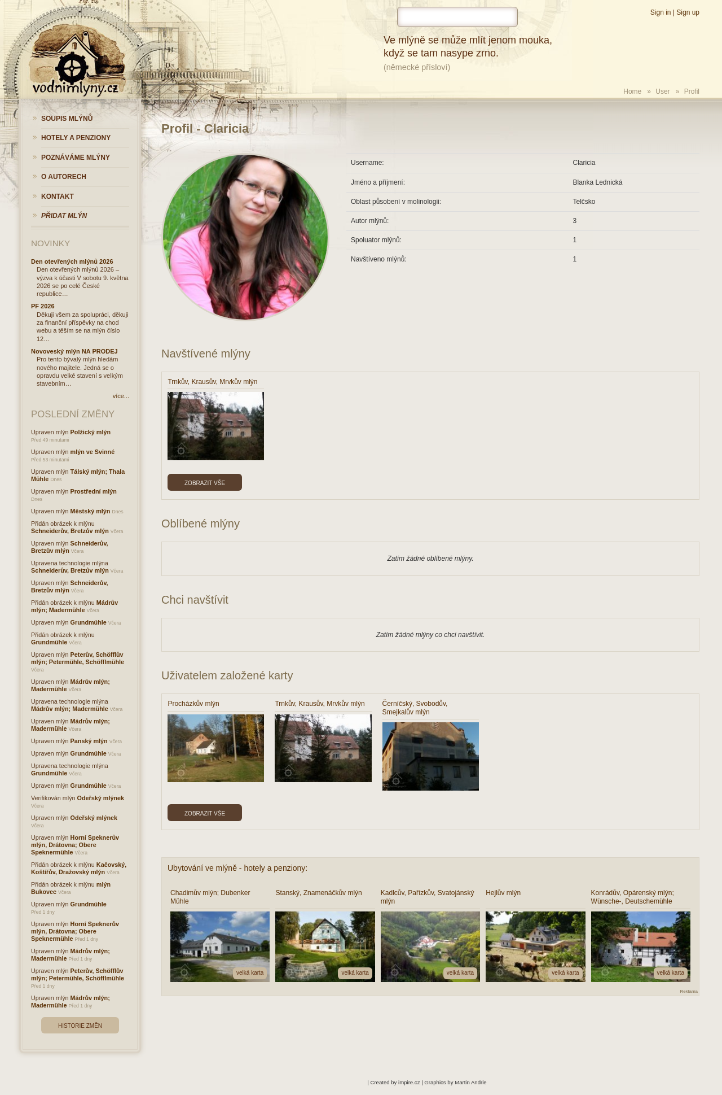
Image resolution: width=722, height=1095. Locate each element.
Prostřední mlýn (94, 491)
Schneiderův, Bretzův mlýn (70, 530)
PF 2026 (43, 306)
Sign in (660, 12)
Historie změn (80, 1026)
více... (121, 395)
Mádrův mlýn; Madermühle (74, 606)
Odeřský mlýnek (100, 798)
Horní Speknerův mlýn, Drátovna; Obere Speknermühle (75, 845)
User (662, 91)
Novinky (50, 243)
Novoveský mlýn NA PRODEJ (74, 351)
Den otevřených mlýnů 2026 (72, 261)
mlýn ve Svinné (93, 451)
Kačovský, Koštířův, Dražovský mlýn (78, 868)
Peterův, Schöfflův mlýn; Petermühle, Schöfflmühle (77, 658)
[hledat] (457, 17)
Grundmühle (89, 622)
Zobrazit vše (204, 483)
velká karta (249, 973)
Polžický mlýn (91, 432)
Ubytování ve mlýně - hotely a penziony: (237, 867)
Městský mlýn (91, 511)
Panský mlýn (89, 741)
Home (632, 91)
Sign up (687, 12)
